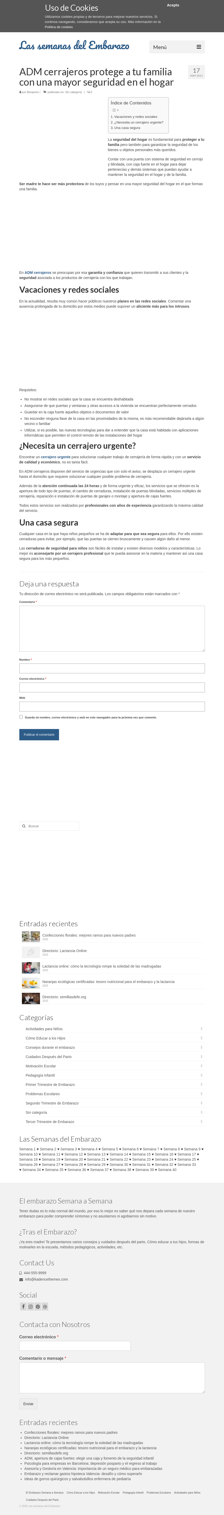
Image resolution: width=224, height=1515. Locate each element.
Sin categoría (73, 92)
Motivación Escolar (41, 1066)
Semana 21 (96, 1159)
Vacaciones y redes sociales (135, 117)
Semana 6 (130, 1149)
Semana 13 (96, 1154)
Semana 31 (141, 1164)
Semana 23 (141, 1159)
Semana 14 (119, 1154)
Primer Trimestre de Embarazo (50, 1085)
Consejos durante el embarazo (50, 1047)
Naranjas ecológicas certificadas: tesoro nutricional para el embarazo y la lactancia (109, 982)
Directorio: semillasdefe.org (64, 997)
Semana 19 (51, 1159)
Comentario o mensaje (42, 1358)
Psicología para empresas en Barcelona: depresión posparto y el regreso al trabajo (90, 1463)
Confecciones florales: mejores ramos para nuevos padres (89, 935)
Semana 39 (144, 1170)
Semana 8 (171, 1149)
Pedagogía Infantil (40, 1075)
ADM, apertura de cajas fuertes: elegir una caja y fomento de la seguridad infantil (89, 1458)
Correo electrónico (32, 678)
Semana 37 (99, 1170)
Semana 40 (167, 1170)
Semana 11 (51, 1154)
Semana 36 (77, 1170)
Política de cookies (59, 27)
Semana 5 (110, 1149)
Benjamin (33, 92)
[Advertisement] (62, 135)
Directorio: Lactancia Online (65, 951)
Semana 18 (28, 1159)
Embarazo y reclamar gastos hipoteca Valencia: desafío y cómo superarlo (83, 1474)
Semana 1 (27, 1149)
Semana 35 (54, 1170)
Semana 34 (31, 1170)
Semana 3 (68, 1149)
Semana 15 (141, 1154)
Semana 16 (164, 1154)
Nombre (25, 659)
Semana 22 (119, 1159)
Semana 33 (186, 1164)
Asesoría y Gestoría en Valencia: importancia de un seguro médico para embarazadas (93, 1469)
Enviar (28, 1404)
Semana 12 (73, 1154)
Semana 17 (186, 1154)
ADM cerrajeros (38, 273)
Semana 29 (96, 1164)
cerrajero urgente (56, 457)
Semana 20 (73, 1159)
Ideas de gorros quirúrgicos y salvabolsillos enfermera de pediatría (77, 1479)
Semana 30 (119, 1164)
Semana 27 (51, 1164)
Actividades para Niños (44, 1029)
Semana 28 (73, 1164)
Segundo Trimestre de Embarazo (52, 1103)
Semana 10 (28, 1154)
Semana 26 (28, 1164)
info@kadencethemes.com (43, 1279)
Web (22, 697)
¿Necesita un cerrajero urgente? (138, 122)
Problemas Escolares (43, 1094)
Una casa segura (127, 128)
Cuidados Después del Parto (49, 1057)
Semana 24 (164, 1159)
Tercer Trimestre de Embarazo (50, 1122)
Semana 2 (48, 1149)
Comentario (28, 601)
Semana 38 (122, 1170)
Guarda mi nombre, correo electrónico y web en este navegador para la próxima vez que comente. (91, 717)
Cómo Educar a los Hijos (45, 1038)
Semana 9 (192, 1149)
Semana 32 (164, 1164)
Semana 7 (151, 1149)
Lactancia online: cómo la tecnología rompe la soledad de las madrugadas (102, 966)
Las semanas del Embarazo (74, 45)
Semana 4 (89, 1149)
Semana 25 (186, 1159)
